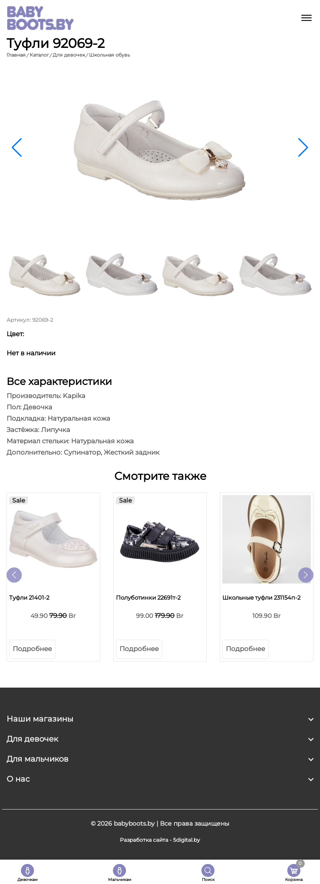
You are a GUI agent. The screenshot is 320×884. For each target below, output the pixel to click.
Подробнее (32, 648)
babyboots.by (134, 823)
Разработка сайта (144, 840)
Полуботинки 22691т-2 (148, 597)
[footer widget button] (160, 719)
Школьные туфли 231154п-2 (261, 597)
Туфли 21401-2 (29, 597)
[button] (303, 147)
